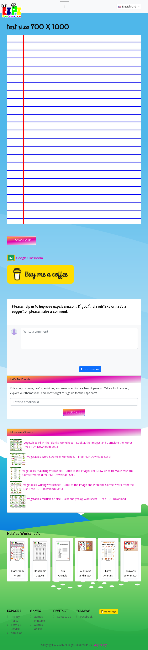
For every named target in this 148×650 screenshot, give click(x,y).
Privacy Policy (15, 618)
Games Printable (39, 618)
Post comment (90, 369)
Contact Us (64, 616)
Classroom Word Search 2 (40, 575)
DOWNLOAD (23, 240)
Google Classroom (25, 258)
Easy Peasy (100, 645)
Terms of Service (16, 627)
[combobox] (129, 6)
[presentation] (108, 358)
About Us (16, 633)
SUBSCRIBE (74, 412)
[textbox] (129, 6)
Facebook (86, 616)
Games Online (38, 627)
